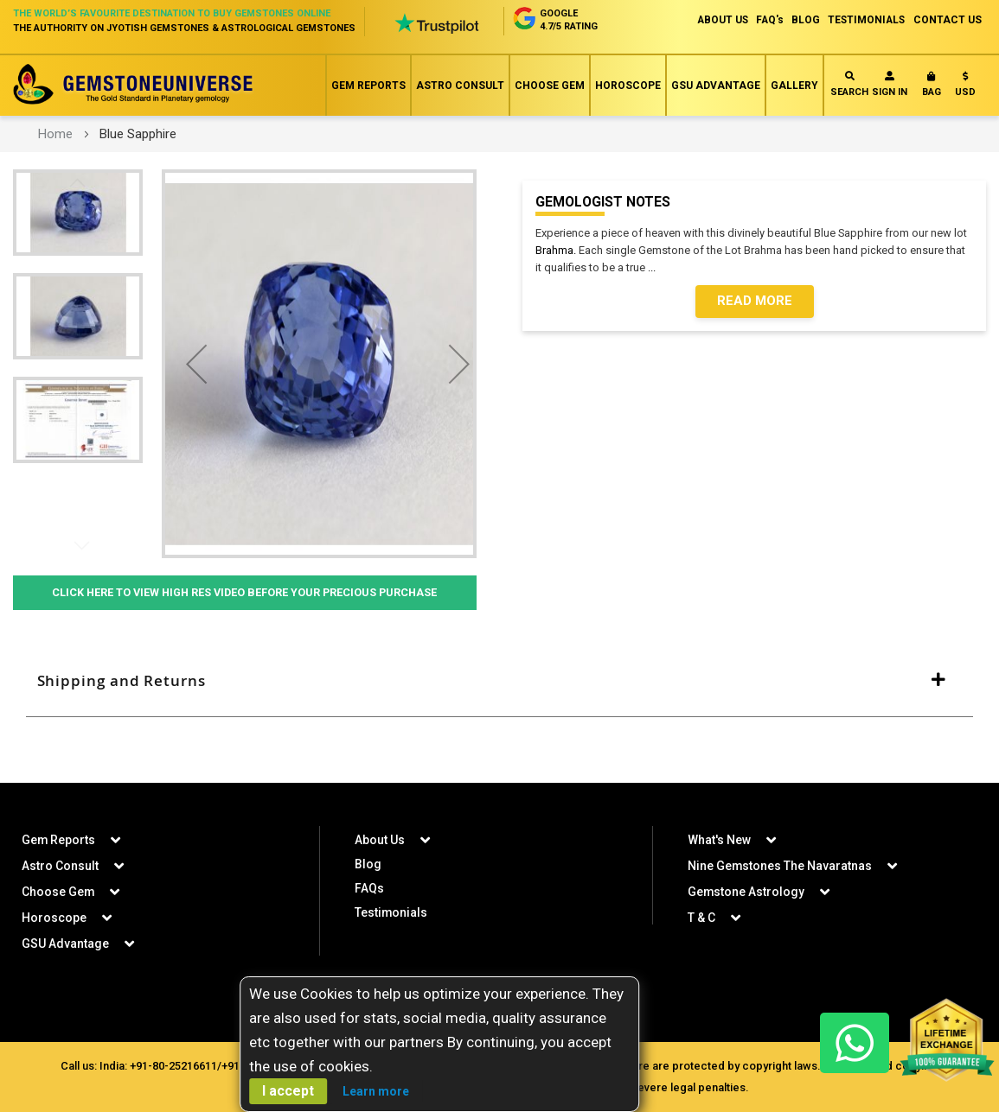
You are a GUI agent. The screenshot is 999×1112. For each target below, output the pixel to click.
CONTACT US (947, 20)
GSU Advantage (715, 85)
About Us (380, 839)
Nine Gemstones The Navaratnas (780, 865)
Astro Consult (460, 85)
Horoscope (628, 85)
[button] (965, 88)
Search (849, 84)
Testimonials (391, 911)
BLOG (802, 20)
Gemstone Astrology (746, 891)
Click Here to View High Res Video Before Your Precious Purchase (244, 592)
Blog (368, 863)
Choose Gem (550, 85)
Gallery (794, 85)
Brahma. (555, 250)
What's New (719, 839)
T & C (701, 917)
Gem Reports (368, 85)
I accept (288, 1091)
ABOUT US (715, 20)
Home (55, 134)
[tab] (499, 682)
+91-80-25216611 (171, 1064)
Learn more (376, 1091)
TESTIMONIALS (865, 20)
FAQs (369, 887)
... (654, 267)
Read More (754, 301)
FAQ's (765, 20)
